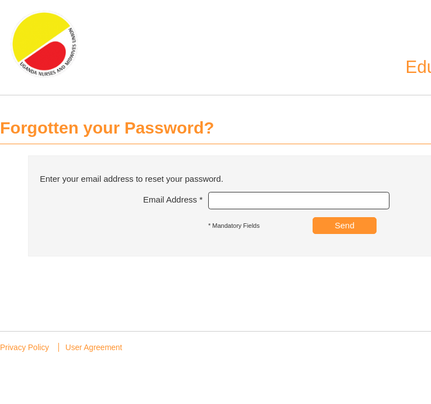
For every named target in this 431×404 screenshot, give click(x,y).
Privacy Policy (24, 347)
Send (344, 225)
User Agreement (94, 347)
